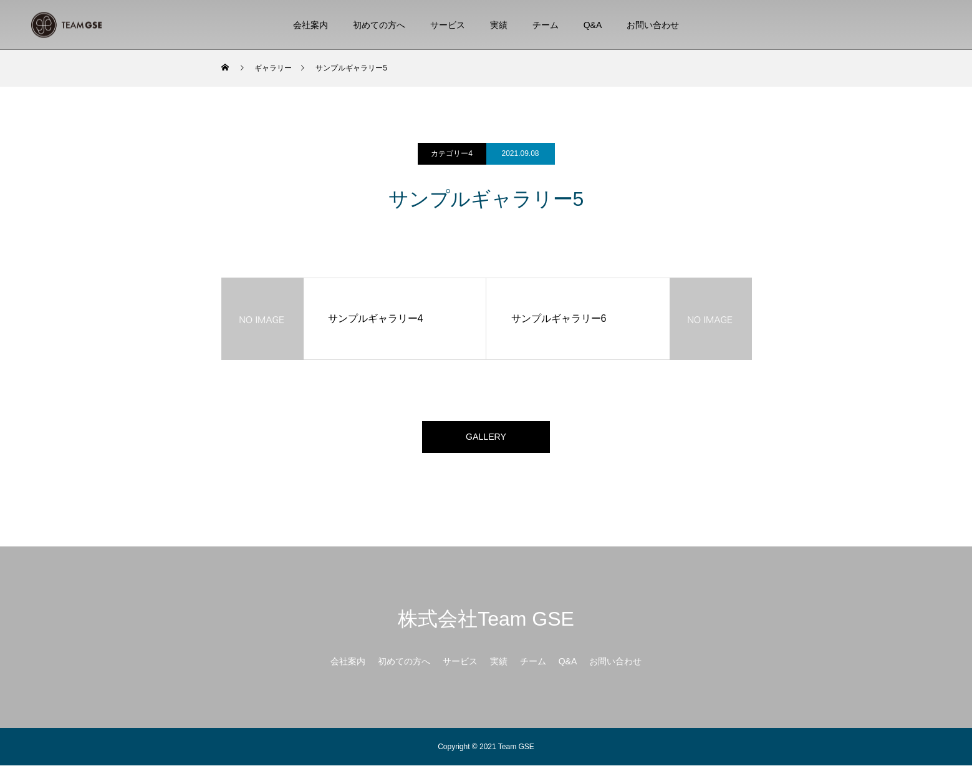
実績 (499, 25)
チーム (545, 25)
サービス (447, 25)
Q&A (593, 25)
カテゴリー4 (452, 153)
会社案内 (310, 25)
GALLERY (486, 439)
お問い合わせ (653, 25)
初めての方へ (379, 25)
